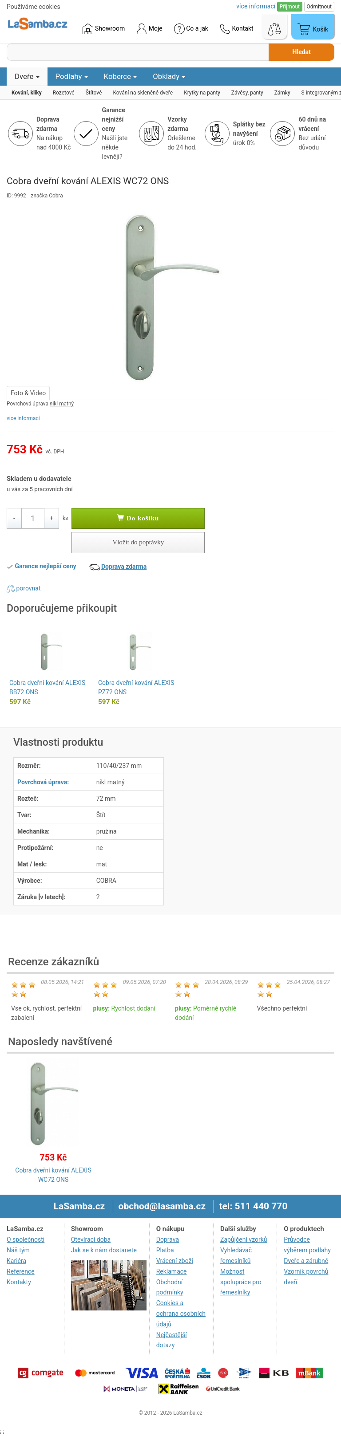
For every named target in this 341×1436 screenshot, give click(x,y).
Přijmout (290, 7)
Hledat (302, 51)
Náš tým (18, 1250)
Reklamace (171, 1271)
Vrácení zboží (174, 1260)
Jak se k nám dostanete (104, 1250)
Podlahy (72, 76)
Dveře (27, 76)
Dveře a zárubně (306, 1260)
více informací (23, 418)
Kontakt (237, 29)
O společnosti (25, 1239)
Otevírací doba (91, 1239)
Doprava (167, 1239)
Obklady (169, 76)
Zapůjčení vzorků (243, 1239)
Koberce (120, 76)
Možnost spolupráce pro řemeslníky (241, 1282)
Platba (165, 1250)
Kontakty (19, 1282)
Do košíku (138, 518)
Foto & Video (28, 393)
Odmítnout (319, 7)
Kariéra (16, 1260)
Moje (149, 29)
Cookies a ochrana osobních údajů (181, 1313)
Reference (21, 1271)
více (255, 6)
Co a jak (191, 29)
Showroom (104, 29)
